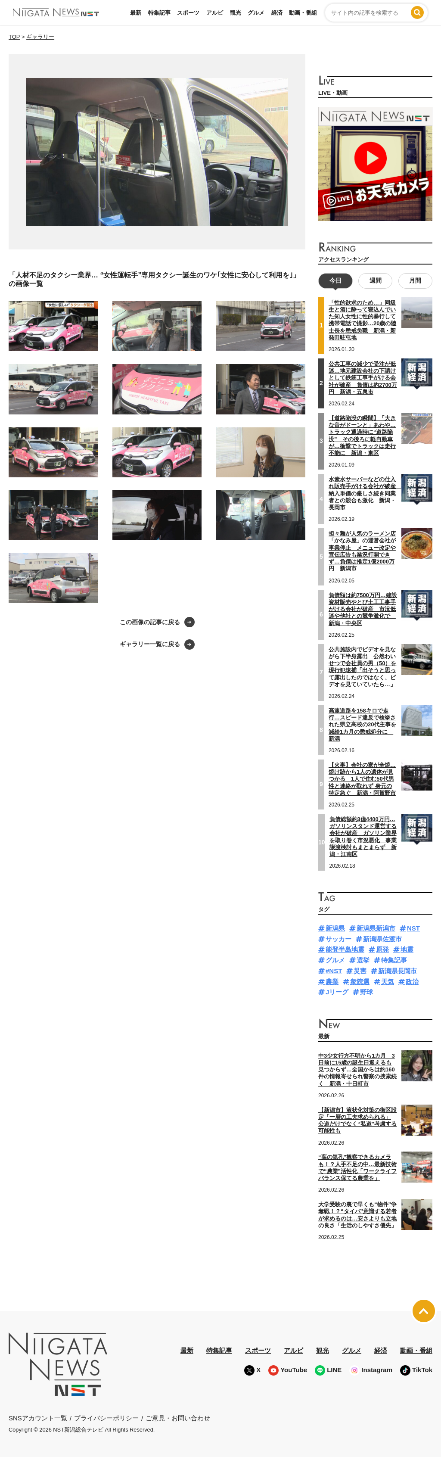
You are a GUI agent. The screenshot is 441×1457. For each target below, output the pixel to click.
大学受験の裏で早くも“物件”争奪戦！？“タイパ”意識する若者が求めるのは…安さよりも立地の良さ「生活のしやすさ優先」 (357, 1215)
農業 (332, 981)
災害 (360, 970)
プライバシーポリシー (106, 1418)
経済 (277, 12)
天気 (387, 981)
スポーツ (188, 12)
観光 (235, 12)
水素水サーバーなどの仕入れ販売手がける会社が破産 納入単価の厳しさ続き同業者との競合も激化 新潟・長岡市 (365, 493)
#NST (334, 970)
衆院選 (360, 981)
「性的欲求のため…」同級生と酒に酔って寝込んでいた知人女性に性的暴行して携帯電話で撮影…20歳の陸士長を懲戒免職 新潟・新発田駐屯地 (362, 320)
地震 (407, 949)
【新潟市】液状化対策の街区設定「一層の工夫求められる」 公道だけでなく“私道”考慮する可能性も (357, 1120)
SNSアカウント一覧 (38, 1418)
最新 (135, 12)
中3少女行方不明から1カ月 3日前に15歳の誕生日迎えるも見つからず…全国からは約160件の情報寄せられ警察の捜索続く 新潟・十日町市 (357, 1069)
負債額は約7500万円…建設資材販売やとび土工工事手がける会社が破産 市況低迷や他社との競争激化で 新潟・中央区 (363, 609)
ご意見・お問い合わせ (178, 1418)
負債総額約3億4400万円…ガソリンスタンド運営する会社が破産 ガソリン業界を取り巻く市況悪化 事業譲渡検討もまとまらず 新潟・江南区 (363, 836)
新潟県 (335, 928)
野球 (366, 992)
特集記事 (159, 12)
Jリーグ (337, 992)
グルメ (256, 12)
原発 (382, 949)
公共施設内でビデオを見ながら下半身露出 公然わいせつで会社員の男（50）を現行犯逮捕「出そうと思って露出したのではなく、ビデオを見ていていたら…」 (362, 667)
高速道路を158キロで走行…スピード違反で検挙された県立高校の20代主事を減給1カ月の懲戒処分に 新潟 (362, 724)
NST (413, 928)
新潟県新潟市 (376, 928)
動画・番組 (303, 12)
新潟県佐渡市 (382, 939)
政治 (412, 981)
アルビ (214, 12)
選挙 (363, 960)
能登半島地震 (345, 949)
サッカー (338, 939)
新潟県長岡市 (397, 970)
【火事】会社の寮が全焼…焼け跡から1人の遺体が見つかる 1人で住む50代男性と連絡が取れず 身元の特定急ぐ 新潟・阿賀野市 (362, 779)
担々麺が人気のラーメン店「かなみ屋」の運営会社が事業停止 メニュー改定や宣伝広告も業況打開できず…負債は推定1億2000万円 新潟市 (362, 551)
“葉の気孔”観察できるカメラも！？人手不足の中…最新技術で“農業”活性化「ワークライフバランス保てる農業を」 (357, 1167)
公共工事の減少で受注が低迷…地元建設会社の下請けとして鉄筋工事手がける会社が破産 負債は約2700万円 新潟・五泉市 (363, 378)
